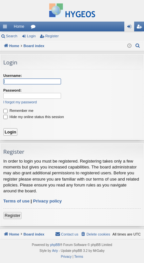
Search (11, 36)
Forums (34, 27)
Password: (12, 90)
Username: (12, 76)
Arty (55, 251)
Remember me (18, 111)
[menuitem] (138, 45)
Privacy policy (47, 201)
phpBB (55, 245)
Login (31, 36)
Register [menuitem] (140, 27)
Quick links (6, 27)
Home (19, 26)
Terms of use (16, 201)
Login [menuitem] (130, 27)
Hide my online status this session (33, 117)
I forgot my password (20, 102)
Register (52, 36)
